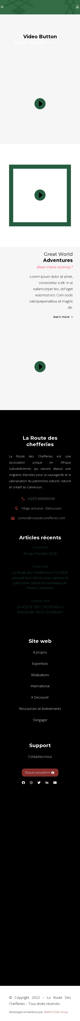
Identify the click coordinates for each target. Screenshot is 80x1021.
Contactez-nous (40, 756)
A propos (40, 652)
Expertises (40, 663)
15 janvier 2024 (40, 601)
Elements (37, 42)
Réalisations (40, 674)
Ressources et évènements (40, 708)
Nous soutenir (39, 772)
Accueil (20, 42)
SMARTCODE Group (56, 1012)
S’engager (40, 719)
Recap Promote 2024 (40, 553)
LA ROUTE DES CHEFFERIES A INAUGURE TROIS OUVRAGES (40, 609)
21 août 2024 (40, 547)
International (40, 686)
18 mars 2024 (40, 566)
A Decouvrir (40, 697)
